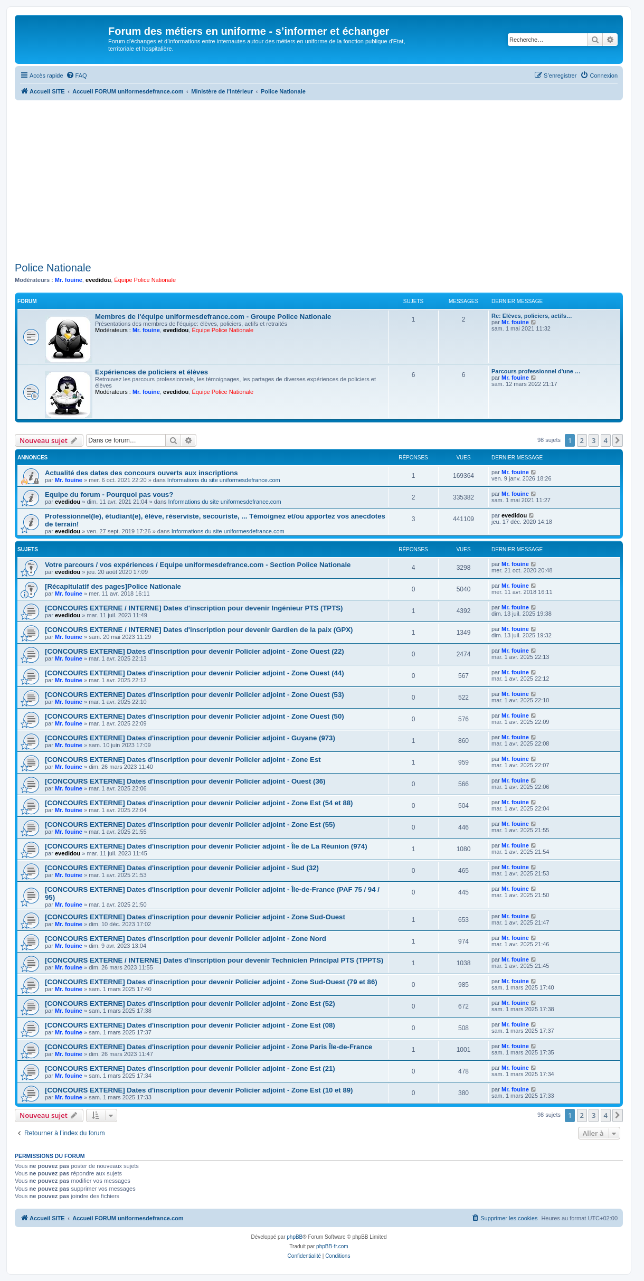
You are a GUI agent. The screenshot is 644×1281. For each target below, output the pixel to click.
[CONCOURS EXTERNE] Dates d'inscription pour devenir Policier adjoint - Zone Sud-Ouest (195, 917)
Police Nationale (53, 268)
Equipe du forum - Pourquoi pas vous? (109, 494)
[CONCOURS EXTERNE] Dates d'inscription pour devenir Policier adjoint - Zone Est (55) (190, 824)
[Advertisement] (319, 179)
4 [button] (606, 440)
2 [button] (582, 440)
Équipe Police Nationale (145, 280)
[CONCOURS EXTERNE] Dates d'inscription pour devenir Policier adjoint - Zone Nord (185, 939)
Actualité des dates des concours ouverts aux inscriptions (141, 473)
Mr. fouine (68, 280)
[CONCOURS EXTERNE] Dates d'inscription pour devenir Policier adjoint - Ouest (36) (185, 781)
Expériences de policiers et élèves (151, 372)
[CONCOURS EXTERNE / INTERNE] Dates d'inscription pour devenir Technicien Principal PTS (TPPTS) (214, 960)
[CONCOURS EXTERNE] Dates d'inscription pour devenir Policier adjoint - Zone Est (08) (190, 1025)
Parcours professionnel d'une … (536, 371)
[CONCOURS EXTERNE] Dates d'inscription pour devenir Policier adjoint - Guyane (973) (190, 738)
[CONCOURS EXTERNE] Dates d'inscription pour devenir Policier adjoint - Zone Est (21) (190, 1068)
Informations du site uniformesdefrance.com (223, 480)
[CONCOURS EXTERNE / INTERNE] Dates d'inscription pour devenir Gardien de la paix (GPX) (199, 630)
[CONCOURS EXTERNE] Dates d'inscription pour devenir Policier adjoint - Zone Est (183, 760)
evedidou (98, 280)
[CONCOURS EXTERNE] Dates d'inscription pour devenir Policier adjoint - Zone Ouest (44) (194, 673)
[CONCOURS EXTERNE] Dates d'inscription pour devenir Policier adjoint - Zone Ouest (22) (194, 651)
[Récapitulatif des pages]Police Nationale (113, 586)
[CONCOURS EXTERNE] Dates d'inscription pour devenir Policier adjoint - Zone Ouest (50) (194, 716)
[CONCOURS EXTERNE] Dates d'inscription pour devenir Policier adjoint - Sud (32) (182, 868)
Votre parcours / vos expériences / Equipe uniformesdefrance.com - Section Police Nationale (198, 565)
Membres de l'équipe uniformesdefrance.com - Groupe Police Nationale (213, 317)
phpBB (294, 1237)
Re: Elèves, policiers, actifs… (531, 316)
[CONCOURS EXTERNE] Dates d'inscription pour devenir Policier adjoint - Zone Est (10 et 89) (199, 1090)
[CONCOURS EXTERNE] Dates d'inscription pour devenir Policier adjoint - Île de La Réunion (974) (206, 846)
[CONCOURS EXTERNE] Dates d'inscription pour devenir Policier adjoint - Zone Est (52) (190, 1003)
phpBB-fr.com (332, 1246)
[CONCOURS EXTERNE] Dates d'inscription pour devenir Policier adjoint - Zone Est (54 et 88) (199, 803)
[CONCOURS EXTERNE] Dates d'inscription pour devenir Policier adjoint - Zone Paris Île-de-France (208, 1047)
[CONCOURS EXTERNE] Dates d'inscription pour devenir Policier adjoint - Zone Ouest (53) (194, 695)
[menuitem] (76, 75)
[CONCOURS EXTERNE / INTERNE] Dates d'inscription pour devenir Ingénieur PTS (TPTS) (194, 608)
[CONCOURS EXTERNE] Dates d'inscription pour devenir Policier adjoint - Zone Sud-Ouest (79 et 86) (211, 982)
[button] (617, 440)
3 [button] (593, 440)
